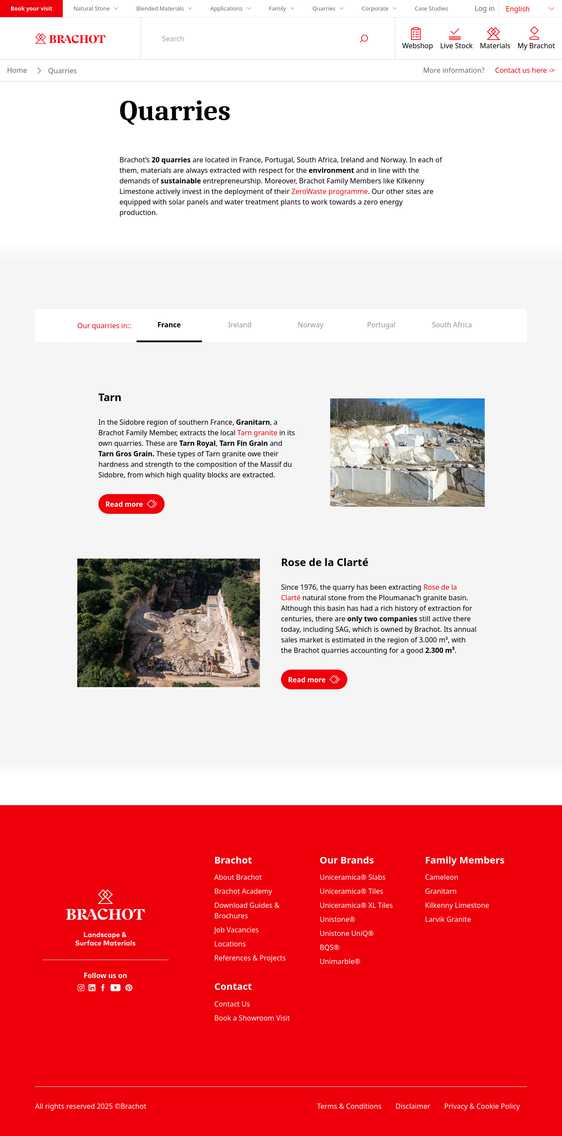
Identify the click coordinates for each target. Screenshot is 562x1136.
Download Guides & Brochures (246, 910)
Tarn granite (257, 463)
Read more (131, 534)
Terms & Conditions (349, 1106)
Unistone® (337, 919)
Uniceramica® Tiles (351, 891)
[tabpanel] (281, 540)
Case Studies (431, 8)
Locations (230, 944)
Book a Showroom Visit (252, 1018)
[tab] (169, 325)
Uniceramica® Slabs (352, 877)
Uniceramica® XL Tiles (356, 905)
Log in (485, 8)
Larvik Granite (448, 919)
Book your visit (31, 8)
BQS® (329, 947)
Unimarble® (340, 961)
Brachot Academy (243, 891)
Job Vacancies (236, 930)
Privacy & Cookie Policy (482, 1106)
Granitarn (441, 891)
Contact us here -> (525, 70)
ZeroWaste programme (330, 191)
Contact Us (232, 1004)
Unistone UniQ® (347, 933)
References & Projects (250, 958)
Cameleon (441, 877)
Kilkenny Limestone (457, 905)
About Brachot (238, 877)
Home (17, 70)
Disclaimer (413, 1106)
